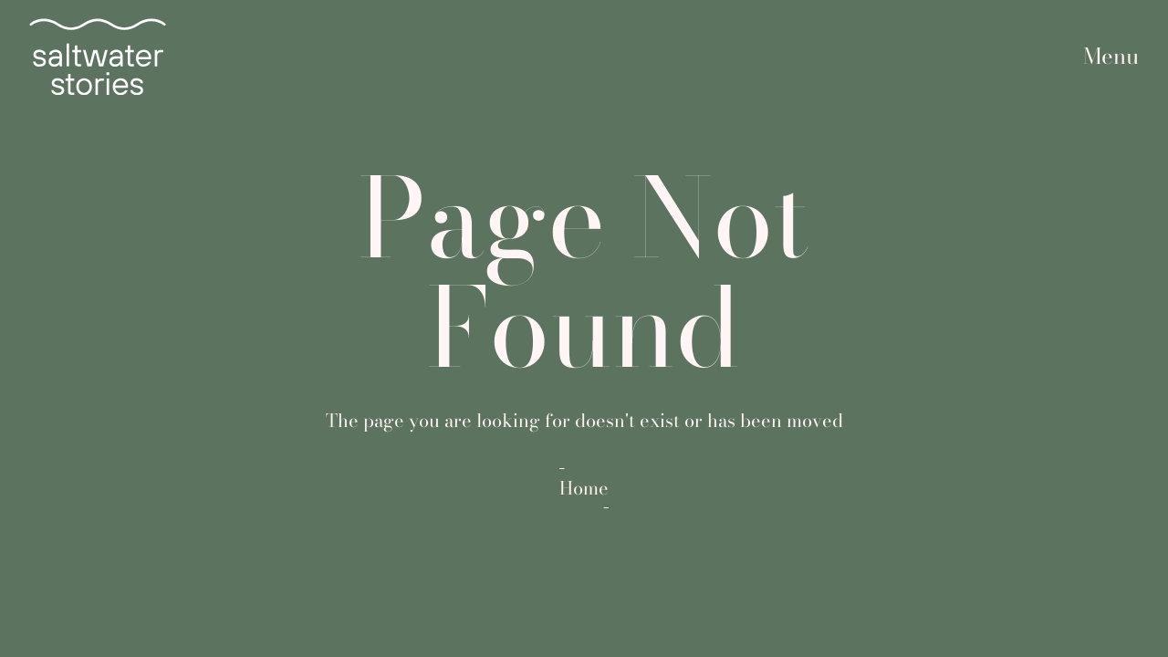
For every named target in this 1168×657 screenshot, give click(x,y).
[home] (97, 56)
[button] (1111, 57)
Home (584, 488)
